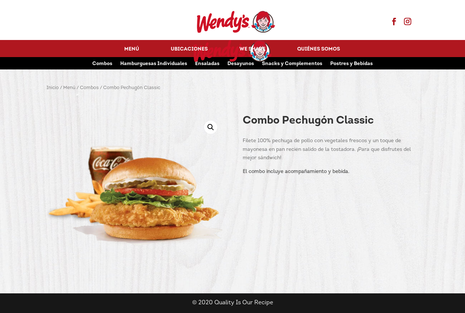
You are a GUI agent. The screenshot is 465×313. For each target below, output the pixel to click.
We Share (252, 49)
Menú (131, 49)
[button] (210, 127)
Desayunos (240, 64)
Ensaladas (207, 64)
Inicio (52, 87)
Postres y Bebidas (351, 64)
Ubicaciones (189, 49)
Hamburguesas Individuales (153, 64)
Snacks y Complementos (292, 64)
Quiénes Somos (318, 49)
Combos (102, 64)
